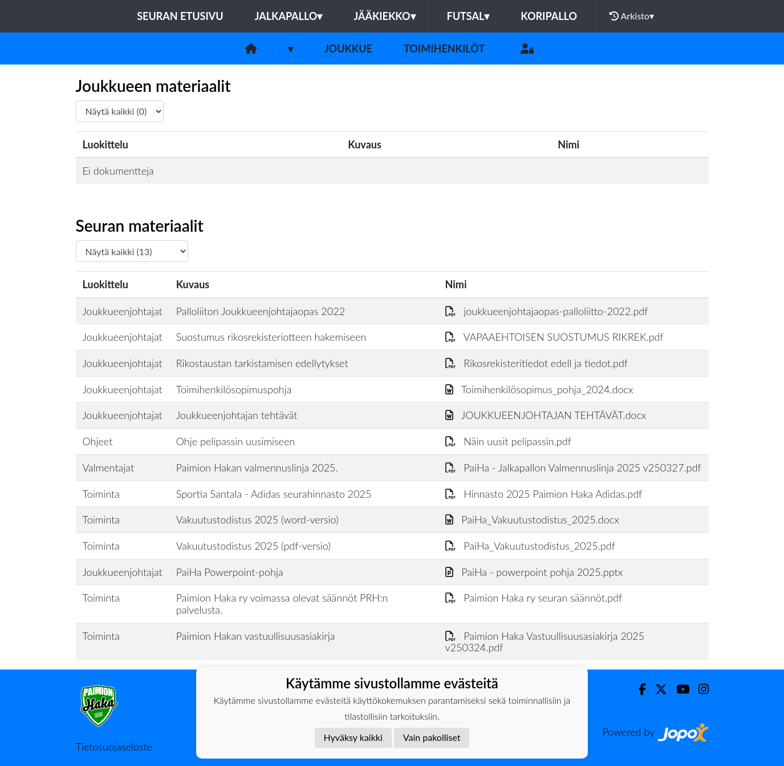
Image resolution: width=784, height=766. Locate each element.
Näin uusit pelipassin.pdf (508, 441)
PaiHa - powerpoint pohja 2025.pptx (534, 572)
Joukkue (348, 48)
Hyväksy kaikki (353, 737)
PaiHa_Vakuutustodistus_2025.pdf (530, 545)
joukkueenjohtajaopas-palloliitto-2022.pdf (546, 311)
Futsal (468, 16)
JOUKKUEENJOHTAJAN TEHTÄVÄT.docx (546, 415)
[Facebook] (637, 689)
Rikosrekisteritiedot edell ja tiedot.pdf (536, 363)
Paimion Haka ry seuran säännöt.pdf (534, 597)
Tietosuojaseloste (114, 746)
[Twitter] (656, 689)
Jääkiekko (384, 16)
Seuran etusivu (180, 16)
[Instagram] (699, 689)
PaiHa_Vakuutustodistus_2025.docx (532, 519)
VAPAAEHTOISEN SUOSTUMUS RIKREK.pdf (554, 336)
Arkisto (632, 16)
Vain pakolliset (432, 737)
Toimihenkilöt (444, 48)
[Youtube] (678, 689)
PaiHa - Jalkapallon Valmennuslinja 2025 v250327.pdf (573, 467)
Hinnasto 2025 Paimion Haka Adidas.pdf (544, 493)
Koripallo (549, 16)
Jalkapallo (289, 16)
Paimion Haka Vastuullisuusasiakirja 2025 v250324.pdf (545, 642)
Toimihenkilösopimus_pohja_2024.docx (539, 389)
